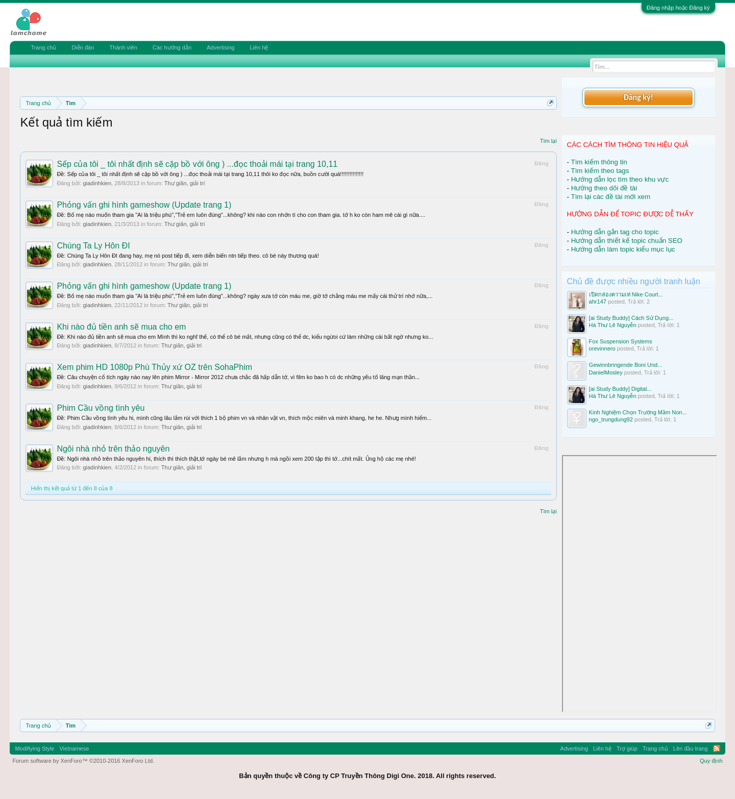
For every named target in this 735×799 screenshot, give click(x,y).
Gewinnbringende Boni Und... (626, 365)
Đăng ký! (638, 97)
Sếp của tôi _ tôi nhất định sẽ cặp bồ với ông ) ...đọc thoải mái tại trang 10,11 (197, 164)
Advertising (220, 47)
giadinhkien (97, 183)
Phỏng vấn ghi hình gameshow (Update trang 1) (144, 205)
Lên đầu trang (690, 748)
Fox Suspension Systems (620, 341)
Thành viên (123, 47)
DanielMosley (606, 372)
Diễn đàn (82, 47)
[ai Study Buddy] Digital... (620, 389)
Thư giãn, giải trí (184, 183)
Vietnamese (74, 748)
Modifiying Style (34, 748)
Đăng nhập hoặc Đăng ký (678, 8)
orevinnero (602, 348)
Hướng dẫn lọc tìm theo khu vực (620, 179)
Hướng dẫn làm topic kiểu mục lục (623, 249)
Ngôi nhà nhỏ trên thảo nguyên (113, 448)
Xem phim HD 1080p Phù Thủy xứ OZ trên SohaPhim (154, 367)
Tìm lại (548, 141)
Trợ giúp (627, 748)
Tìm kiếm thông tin (599, 162)
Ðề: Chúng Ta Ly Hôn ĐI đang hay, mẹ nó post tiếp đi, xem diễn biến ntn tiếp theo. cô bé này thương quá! (187, 256)
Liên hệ (259, 47)
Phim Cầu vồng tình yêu (100, 408)
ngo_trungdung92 (611, 419)
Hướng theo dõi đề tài (604, 188)
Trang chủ (43, 47)
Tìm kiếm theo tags (600, 170)
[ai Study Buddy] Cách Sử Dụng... (631, 318)
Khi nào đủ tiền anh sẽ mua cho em (121, 326)
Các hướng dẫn (172, 47)
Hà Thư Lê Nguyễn (612, 325)
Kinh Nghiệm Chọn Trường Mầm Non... (638, 412)
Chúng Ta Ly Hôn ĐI (93, 245)
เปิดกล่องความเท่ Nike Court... (626, 294)
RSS (716, 748)
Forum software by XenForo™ (83, 761)
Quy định (711, 761)
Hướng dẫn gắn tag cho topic (615, 232)
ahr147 (597, 301)
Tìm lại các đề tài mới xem (611, 197)
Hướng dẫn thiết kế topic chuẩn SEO (626, 240)
